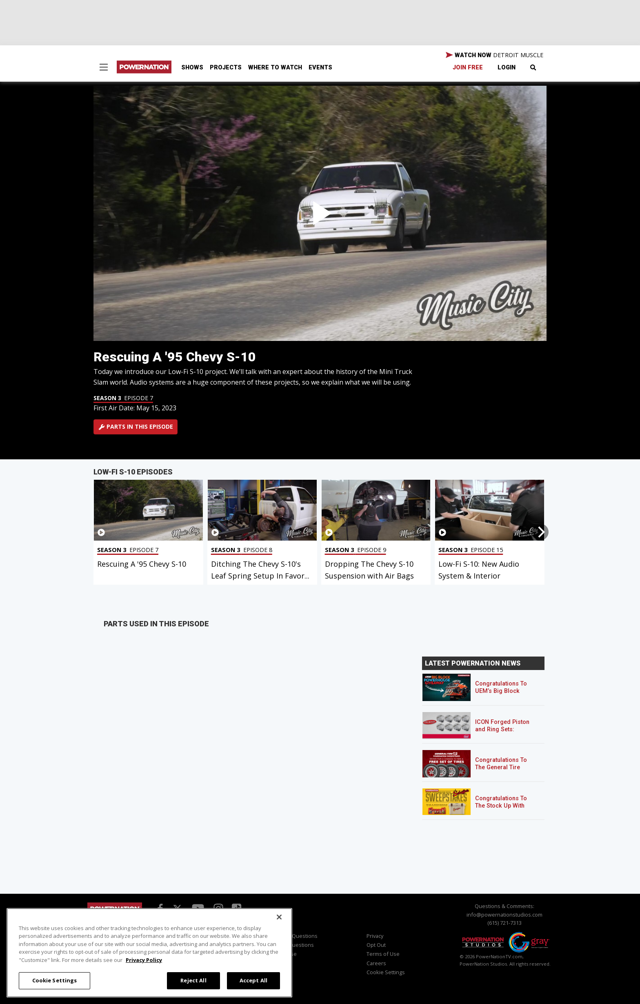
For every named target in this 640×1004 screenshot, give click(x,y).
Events (320, 67)
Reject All (193, 980)
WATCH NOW (494, 55)
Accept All (253, 980)
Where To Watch (275, 67)
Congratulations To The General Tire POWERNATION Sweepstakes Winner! (504, 771)
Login (507, 67)
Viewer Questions (295, 935)
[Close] (279, 917)
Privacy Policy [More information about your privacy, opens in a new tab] (144, 960)
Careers (376, 963)
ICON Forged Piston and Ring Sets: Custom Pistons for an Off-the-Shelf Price (505, 733)
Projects (226, 67)
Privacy (375, 935)
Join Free (468, 67)
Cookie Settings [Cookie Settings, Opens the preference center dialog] (54, 980)
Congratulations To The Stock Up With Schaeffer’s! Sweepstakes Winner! (504, 809)
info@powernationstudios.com (504, 914)
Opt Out (376, 944)
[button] (103, 68)
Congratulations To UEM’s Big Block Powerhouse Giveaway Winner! (501, 694)
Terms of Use (383, 953)
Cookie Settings (386, 972)
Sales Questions (293, 944)
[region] (149, 952)
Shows (192, 67)
